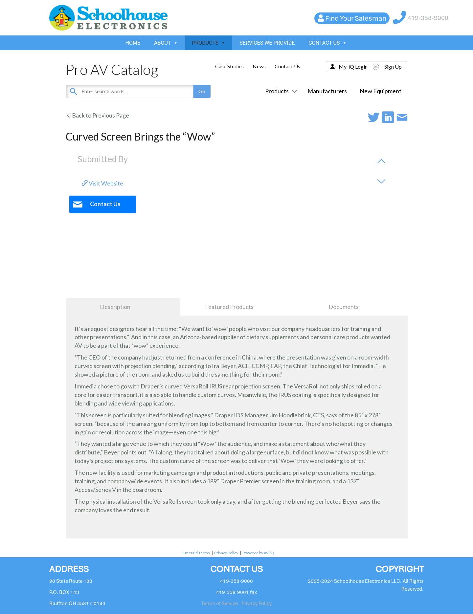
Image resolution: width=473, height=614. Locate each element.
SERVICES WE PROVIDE (267, 43)
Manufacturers (327, 91)
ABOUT (166, 42)
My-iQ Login (353, 66)
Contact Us (287, 66)
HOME (132, 43)
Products (280, 91)
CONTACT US (327, 42)
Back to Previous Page (97, 115)
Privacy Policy (226, 552)
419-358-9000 (428, 18)
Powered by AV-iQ (258, 552)
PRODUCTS (209, 42)
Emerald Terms (196, 552)
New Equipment (380, 91)
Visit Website (102, 183)
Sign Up (393, 66)
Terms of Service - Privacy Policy (236, 603)
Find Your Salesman (355, 18)
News (259, 66)
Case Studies (229, 66)
